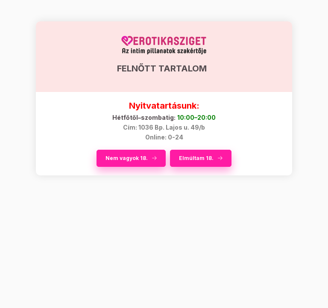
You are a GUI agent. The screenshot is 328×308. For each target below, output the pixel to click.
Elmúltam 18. (196, 158)
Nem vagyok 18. (126, 158)
